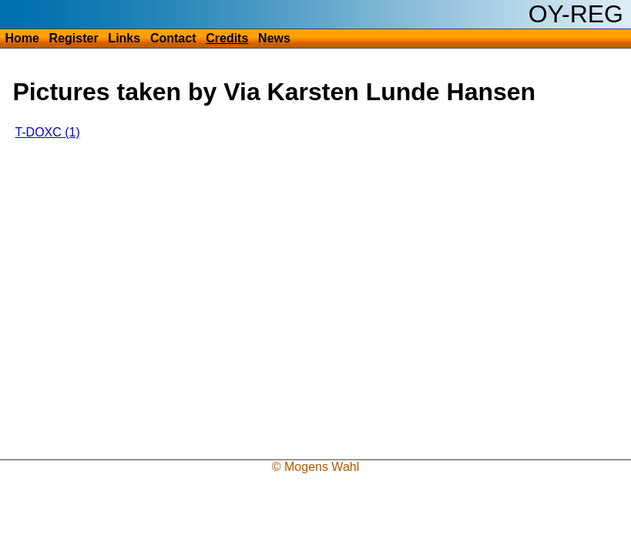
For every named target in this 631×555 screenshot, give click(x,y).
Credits (227, 38)
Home (22, 38)
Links (124, 38)
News (274, 38)
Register (74, 38)
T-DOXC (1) (47, 132)
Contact (173, 38)
